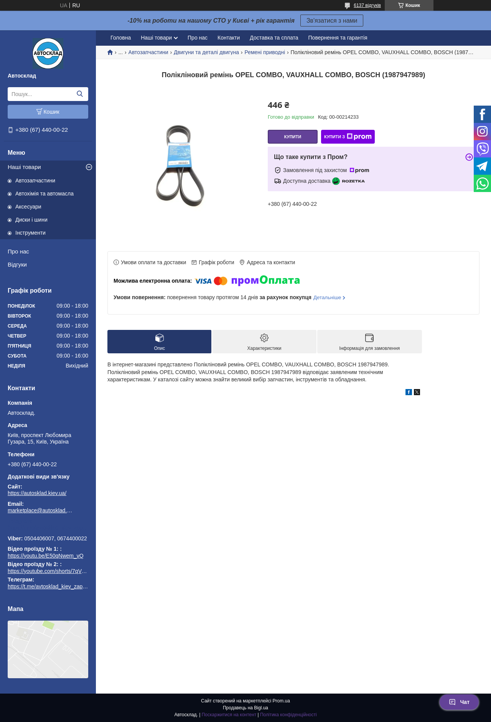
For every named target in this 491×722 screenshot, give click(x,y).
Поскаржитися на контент (229, 714)
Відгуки (17, 264)
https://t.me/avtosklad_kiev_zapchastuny (48, 528)
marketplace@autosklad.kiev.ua (40, 510)
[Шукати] (79, 94)
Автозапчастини (35, 180)
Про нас (18, 251)
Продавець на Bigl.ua (245, 707)
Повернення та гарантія (337, 38)
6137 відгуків (367, 5)
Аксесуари (28, 207)
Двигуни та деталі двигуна (206, 52)
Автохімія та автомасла (44, 193)
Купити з (348, 136)
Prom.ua (281, 701)
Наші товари (24, 167)
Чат (459, 702)
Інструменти (30, 233)
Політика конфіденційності (288, 714)
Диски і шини (31, 220)
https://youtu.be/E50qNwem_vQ (46, 556)
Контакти (228, 38)
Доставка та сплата (274, 38)
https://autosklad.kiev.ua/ (37, 493)
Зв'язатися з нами (332, 20)
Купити (292, 136)
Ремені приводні (264, 52)
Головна (120, 38)
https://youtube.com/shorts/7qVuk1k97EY (57, 571)
